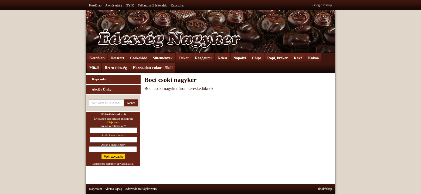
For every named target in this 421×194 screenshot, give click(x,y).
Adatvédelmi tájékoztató (141, 189)
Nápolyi (239, 58)
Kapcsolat (177, 5)
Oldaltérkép (324, 189)
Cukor (184, 58)
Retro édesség (116, 68)
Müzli (94, 68)
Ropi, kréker (277, 58)
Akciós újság (113, 5)
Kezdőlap (95, 5)
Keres (131, 103)
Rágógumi (203, 58)
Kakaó (313, 58)
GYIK (130, 5)
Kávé (298, 58)
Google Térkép (322, 5)
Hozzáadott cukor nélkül (153, 68)
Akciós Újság (101, 89)
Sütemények (163, 58)
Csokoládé (138, 58)
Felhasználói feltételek (152, 5)
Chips (256, 58)
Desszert (117, 58)
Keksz (223, 58)
